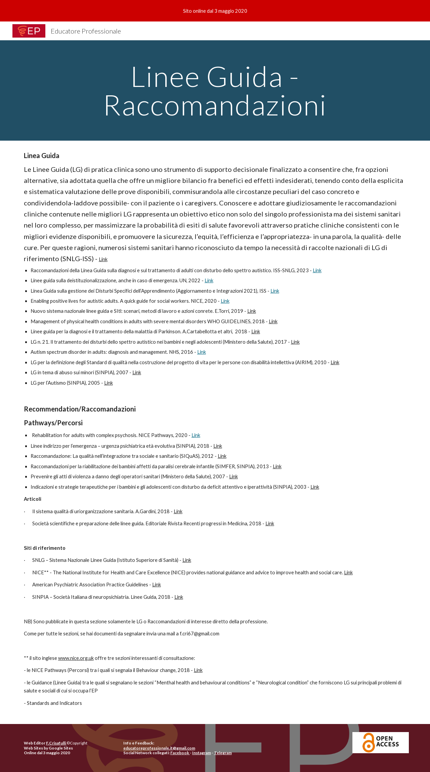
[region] (215, 10)
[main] (215, 90)
